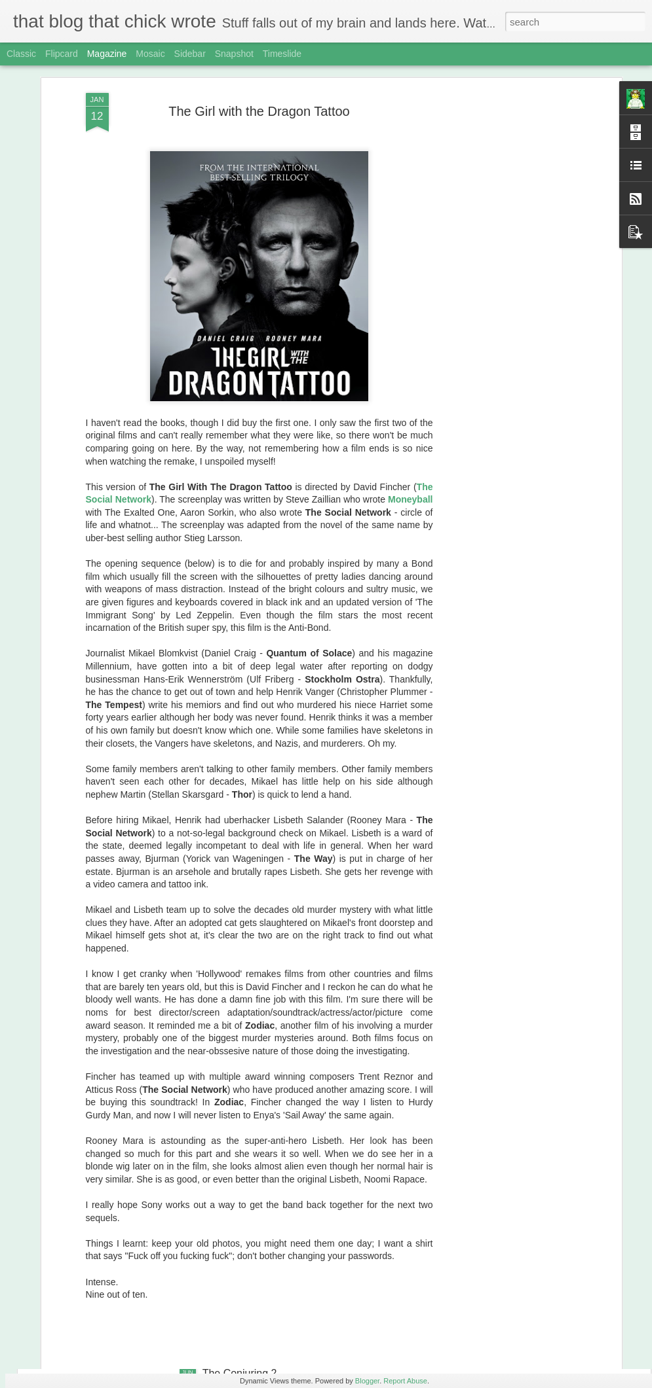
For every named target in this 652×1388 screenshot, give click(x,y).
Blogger (367, 1381)
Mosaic (150, 53)
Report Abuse (405, 1381)
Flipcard (61, 53)
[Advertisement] (505, 235)
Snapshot (234, 53)
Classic (21, 53)
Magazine (107, 53)
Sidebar (190, 53)
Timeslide (282, 53)
